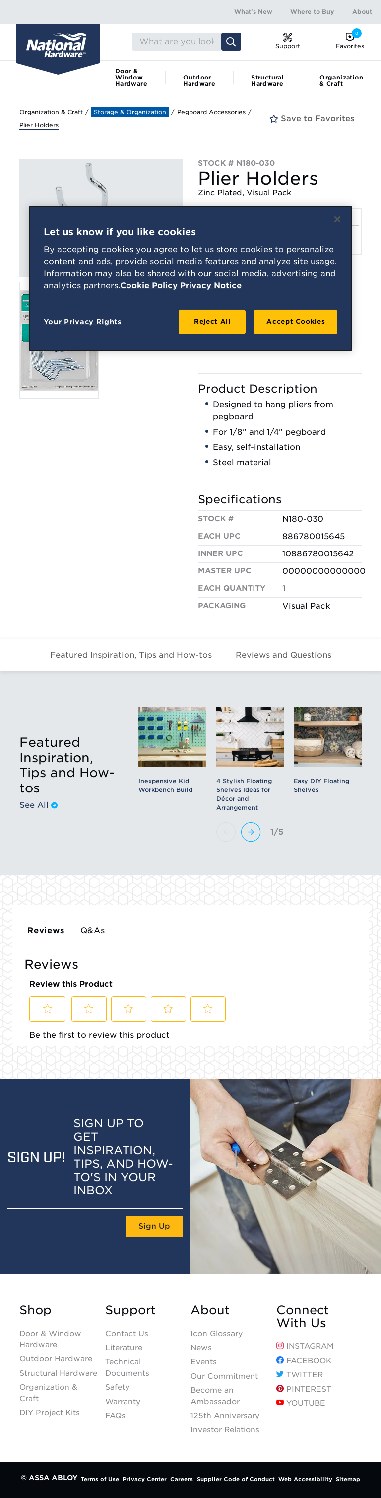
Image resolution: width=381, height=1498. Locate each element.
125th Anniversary (224, 1415)
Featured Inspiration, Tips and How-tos (131, 655)
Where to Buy (312, 11)
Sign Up (154, 1226)
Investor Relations (224, 1429)
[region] (191, 278)
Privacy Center (145, 1479)
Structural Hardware (267, 80)
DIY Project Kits (49, 1412)
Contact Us (126, 1333)
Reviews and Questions (283, 655)
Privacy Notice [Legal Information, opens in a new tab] (211, 285)
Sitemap (348, 1479)
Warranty (122, 1401)
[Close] (337, 219)
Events (203, 1361)
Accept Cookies (295, 321)
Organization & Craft (341, 80)
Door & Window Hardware (131, 77)
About (362, 11)
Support (130, 1310)
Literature (123, 1347)
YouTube (300, 1403)
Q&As (92, 930)
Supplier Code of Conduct (236, 1479)
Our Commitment (224, 1376)
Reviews (45, 930)
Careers (181, 1479)
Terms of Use (100, 1479)
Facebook (303, 1360)
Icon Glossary (216, 1333)
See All (38, 805)
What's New (253, 11)
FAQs (115, 1415)
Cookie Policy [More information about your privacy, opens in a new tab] (149, 285)
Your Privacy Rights (83, 322)
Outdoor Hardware (199, 80)
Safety (117, 1387)
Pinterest (303, 1389)
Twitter (299, 1374)
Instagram (305, 1346)
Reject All (212, 321)
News (201, 1347)
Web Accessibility (305, 1479)
